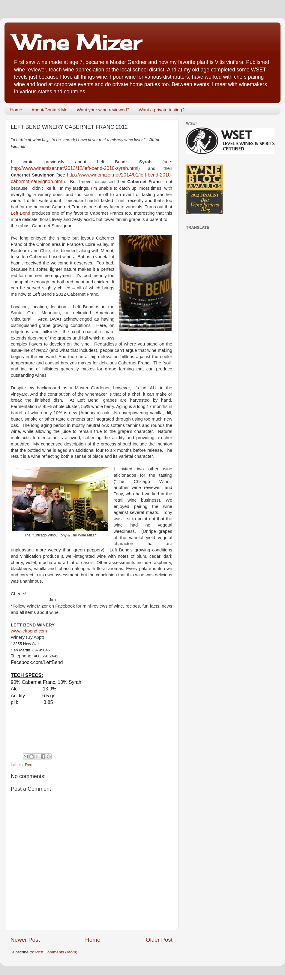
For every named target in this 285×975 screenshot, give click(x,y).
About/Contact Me (50, 109)
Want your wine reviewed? (103, 109)
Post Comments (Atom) (56, 952)
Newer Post (25, 940)
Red (28, 764)
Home (16, 109)
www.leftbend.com (29, 631)
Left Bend (20, 213)
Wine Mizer (77, 42)
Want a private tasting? (161, 109)
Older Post (159, 940)
